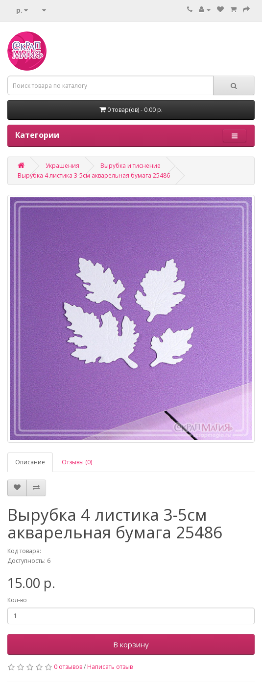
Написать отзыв (110, 667)
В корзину (131, 644)
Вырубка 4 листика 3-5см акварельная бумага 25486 (94, 175)
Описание (30, 462)
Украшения (62, 165)
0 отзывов (68, 667)
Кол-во (17, 600)
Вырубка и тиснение (130, 165)
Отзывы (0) (77, 462)
